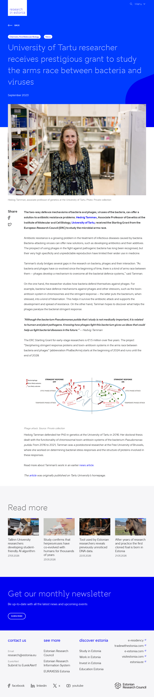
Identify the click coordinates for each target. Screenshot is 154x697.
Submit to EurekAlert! (22, 665)
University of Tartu (83, 222)
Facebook (16, 686)
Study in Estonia (90, 651)
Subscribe (16, 616)
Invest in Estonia (90, 663)
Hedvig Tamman (86, 217)
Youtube (75, 685)
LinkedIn (39, 685)
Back (14, 25)
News (48, 37)
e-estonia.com (134, 651)
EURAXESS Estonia (57, 671)
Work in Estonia (90, 657)
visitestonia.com (133, 656)
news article (86, 465)
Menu (138, 4)
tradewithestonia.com (129, 646)
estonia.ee (137, 662)
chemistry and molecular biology (24, 37)
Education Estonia (91, 669)
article (32, 475)
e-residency (136, 640)
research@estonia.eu (22, 655)
